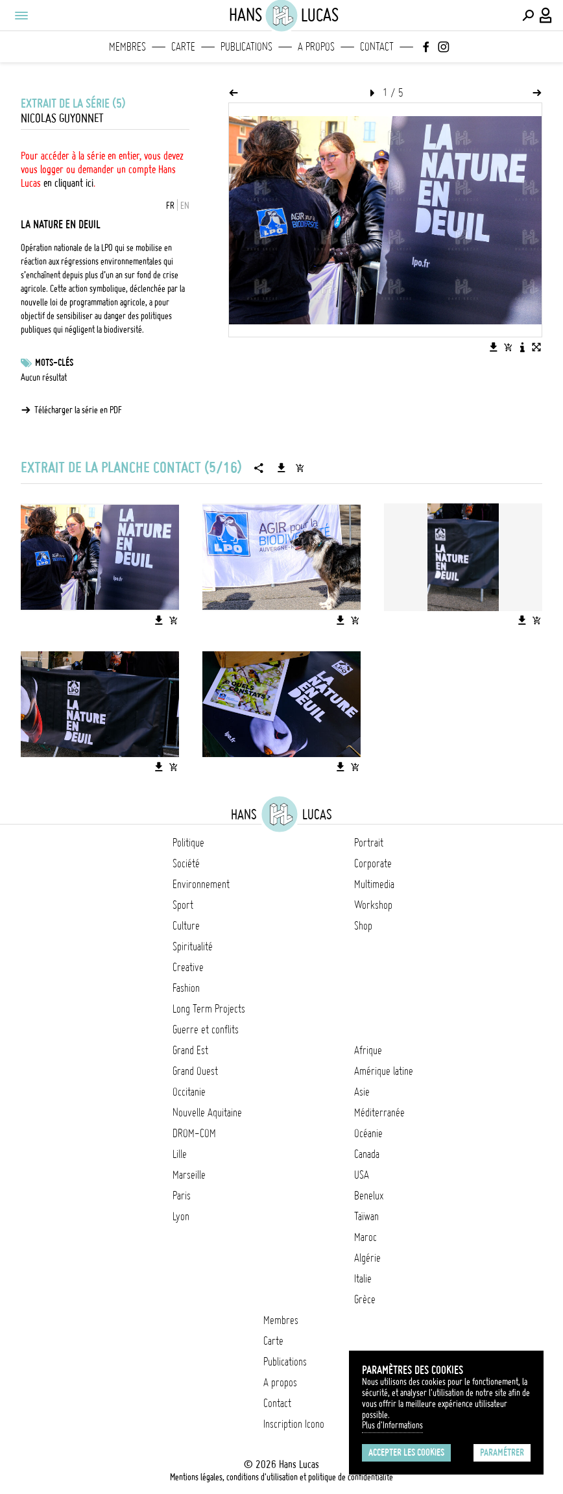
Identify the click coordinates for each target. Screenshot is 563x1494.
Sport (183, 904)
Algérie (367, 1257)
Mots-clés (54, 362)
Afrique (368, 1050)
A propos (316, 46)
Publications (246, 46)
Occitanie (189, 1091)
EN (184, 205)
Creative (188, 967)
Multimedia (374, 884)
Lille (180, 1154)
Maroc (365, 1237)
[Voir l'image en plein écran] (536, 347)
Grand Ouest (195, 1071)
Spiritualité (193, 946)
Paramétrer (502, 1452)
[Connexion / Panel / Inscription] (546, 15)
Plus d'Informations (392, 1425)
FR (170, 205)
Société (186, 863)
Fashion (186, 988)
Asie (362, 1091)
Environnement (201, 884)
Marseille (189, 1174)
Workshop (373, 904)
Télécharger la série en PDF (78, 410)
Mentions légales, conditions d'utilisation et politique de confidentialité (281, 1477)
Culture (186, 925)
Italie (363, 1278)
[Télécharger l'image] (493, 347)
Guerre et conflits (206, 1029)
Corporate (373, 863)
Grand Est (190, 1050)
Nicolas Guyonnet (62, 118)
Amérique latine (383, 1071)
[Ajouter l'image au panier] (508, 347)
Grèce (365, 1299)
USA (361, 1174)
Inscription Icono (293, 1423)
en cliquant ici (68, 182)
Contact (377, 46)
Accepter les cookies (406, 1452)
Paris (182, 1195)
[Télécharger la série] (281, 468)
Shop (363, 925)
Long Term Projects (209, 1008)
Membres (127, 46)
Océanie (368, 1133)
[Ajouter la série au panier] (299, 468)
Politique (188, 842)
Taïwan (366, 1216)
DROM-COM (194, 1133)
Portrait (368, 842)
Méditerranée (379, 1112)
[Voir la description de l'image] (522, 347)
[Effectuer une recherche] (528, 15)
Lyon (181, 1216)
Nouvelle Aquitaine (207, 1112)
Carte (183, 46)
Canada (366, 1154)
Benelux (368, 1195)
